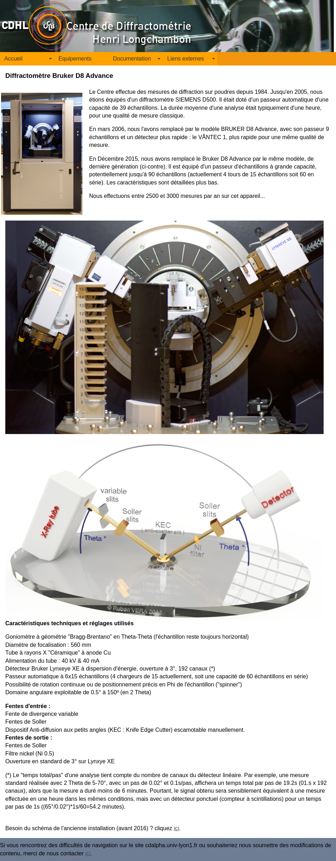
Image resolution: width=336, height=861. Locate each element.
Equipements (75, 59)
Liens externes (185, 59)
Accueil (13, 59)
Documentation (132, 59)
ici (176, 828)
